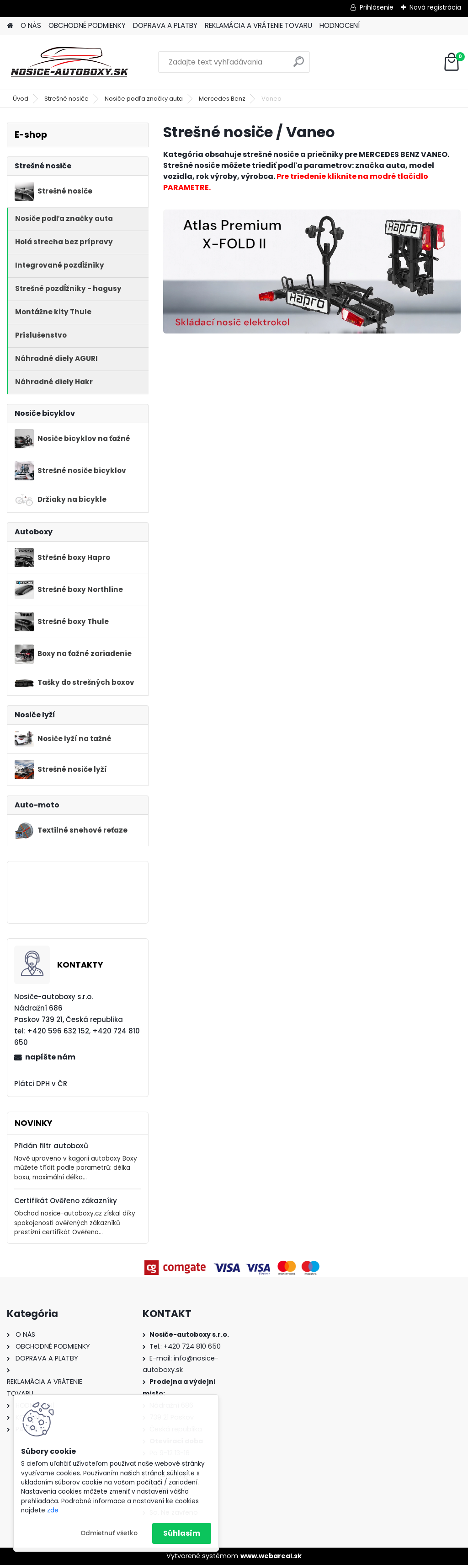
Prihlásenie (377, 7)
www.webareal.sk (271, 1555)
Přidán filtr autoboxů (51, 1146)
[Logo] (70, 62)
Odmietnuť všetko (109, 1533)
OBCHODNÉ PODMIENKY (87, 25)
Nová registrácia (435, 7)
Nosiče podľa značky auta (144, 98)
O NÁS (31, 25)
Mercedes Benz (222, 98)
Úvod (20, 98)
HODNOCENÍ (339, 25)
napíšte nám (50, 1057)
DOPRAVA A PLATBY (165, 25)
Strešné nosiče (66, 98)
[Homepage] (10, 26)
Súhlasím (181, 1533)
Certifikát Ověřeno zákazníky (65, 1200)
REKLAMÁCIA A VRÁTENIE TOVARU (258, 25)
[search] (298, 65)
